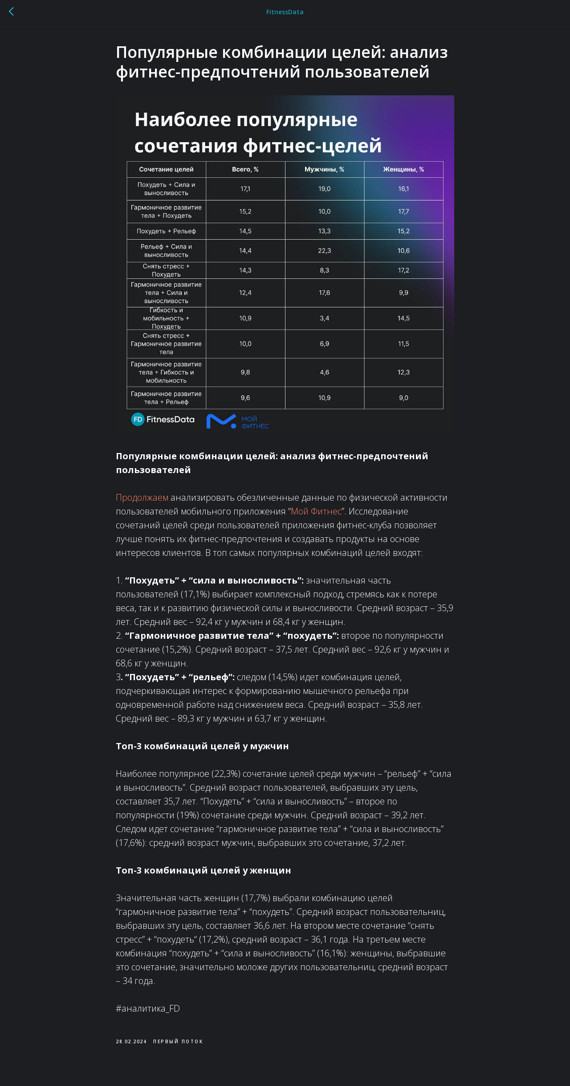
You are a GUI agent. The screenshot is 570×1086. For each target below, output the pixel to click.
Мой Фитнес (316, 511)
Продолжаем (142, 497)
